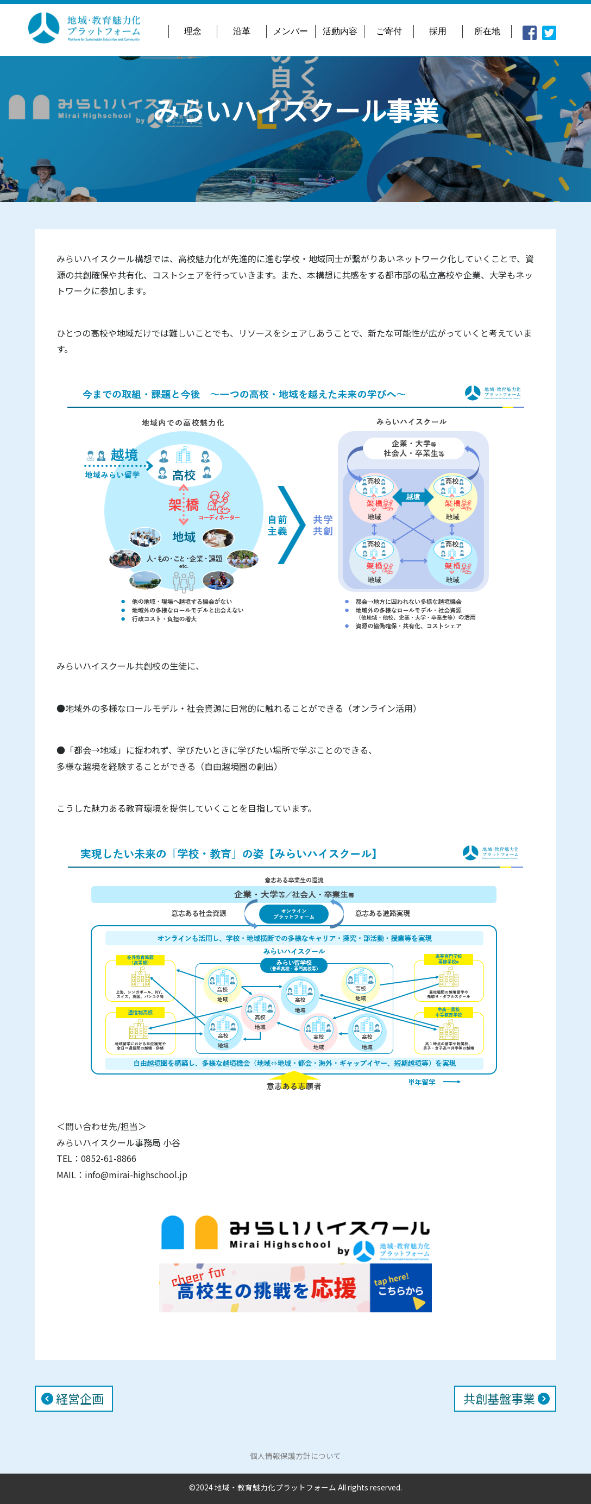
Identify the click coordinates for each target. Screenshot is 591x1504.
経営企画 (80, 1398)
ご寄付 (389, 31)
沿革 (241, 31)
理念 (193, 31)
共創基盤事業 (499, 1398)
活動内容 (340, 31)
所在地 (487, 31)
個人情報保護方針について (295, 1455)
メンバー (290, 31)
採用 (438, 31)
